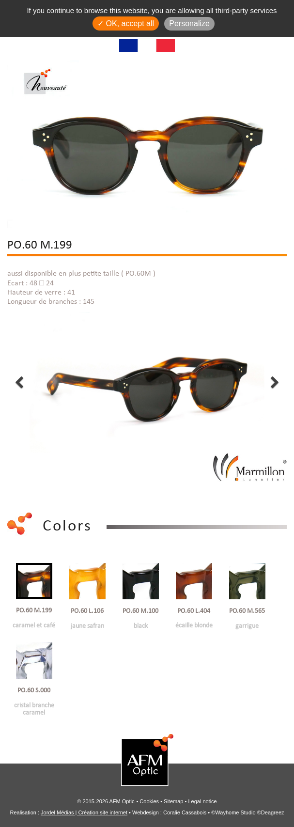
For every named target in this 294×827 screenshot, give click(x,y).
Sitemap (173, 800)
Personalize (189, 23)
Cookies (149, 800)
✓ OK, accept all (125, 23)
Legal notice (202, 800)
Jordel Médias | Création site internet (84, 811)
